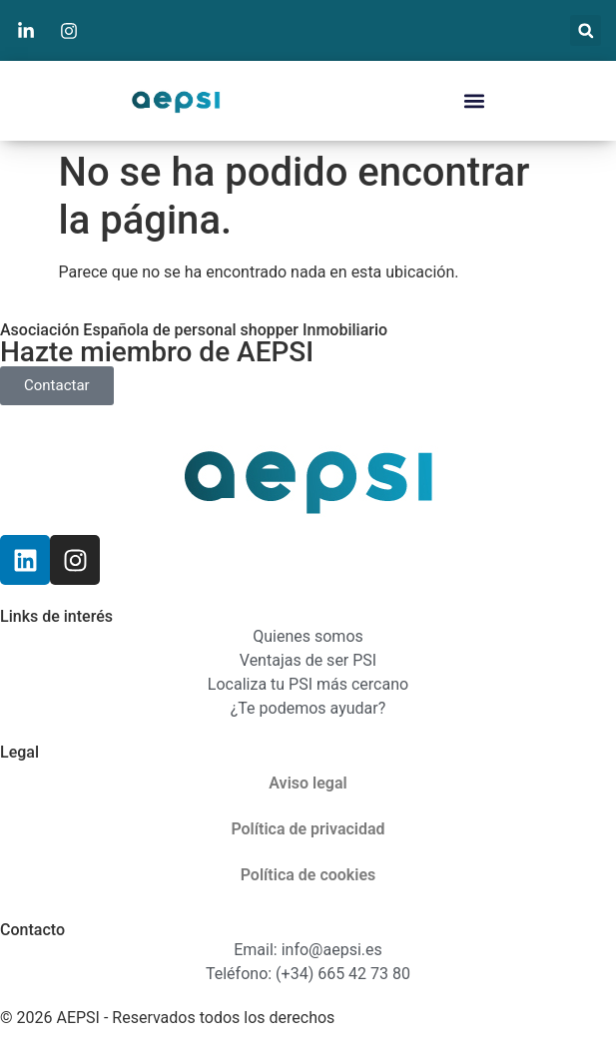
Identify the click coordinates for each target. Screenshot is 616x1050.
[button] (585, 30)
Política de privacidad (307, 828)
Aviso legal (307, 783)
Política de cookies (308, 874)
